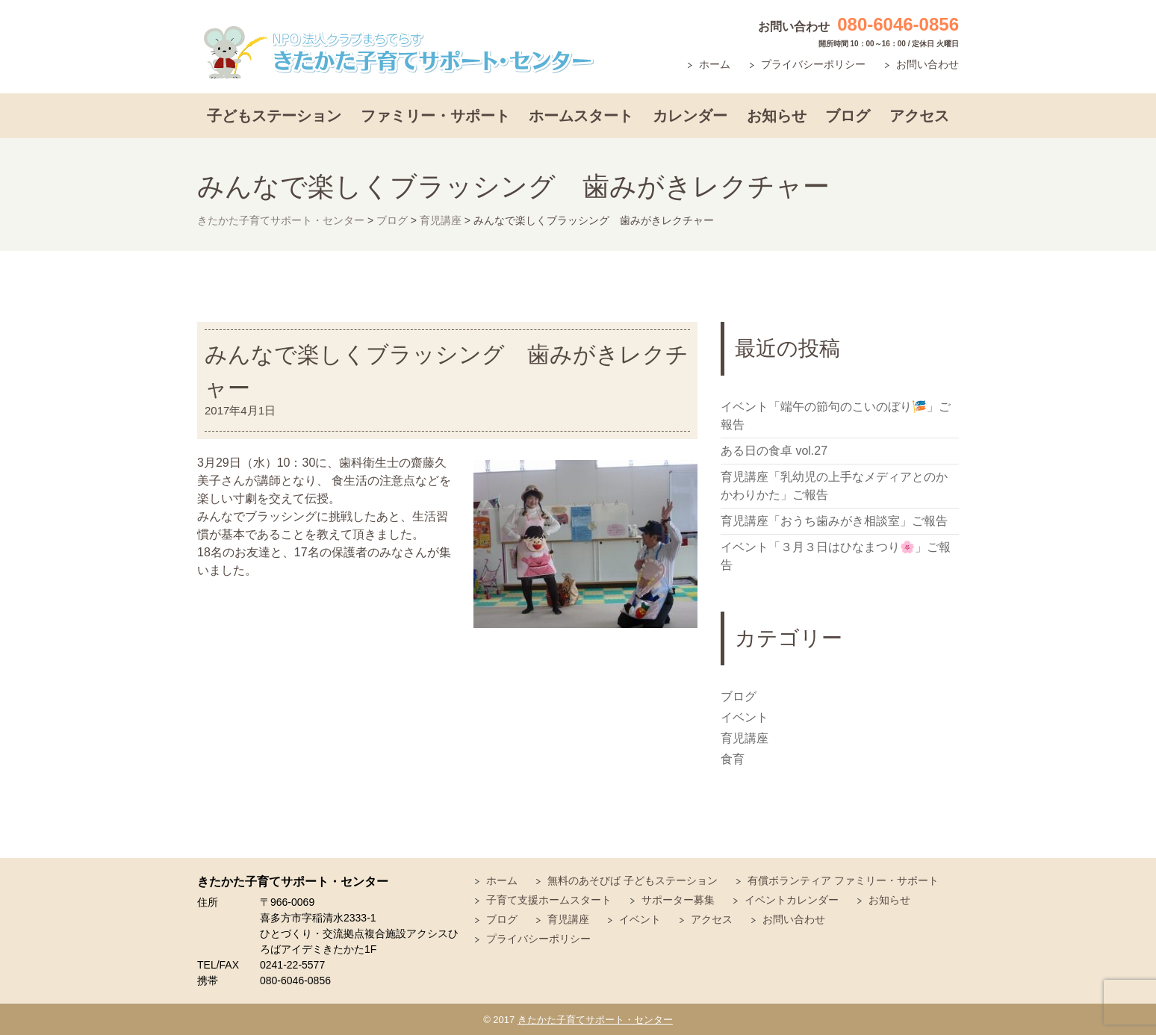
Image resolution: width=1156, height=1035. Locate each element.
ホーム (714, 64)
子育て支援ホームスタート (549, 900)
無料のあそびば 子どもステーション (632, 880)
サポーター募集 (678, 900)
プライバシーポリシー (813, 64)
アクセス (919, 116)
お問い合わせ (927, 64)
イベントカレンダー (792, 900)
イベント (744, 717)
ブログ (847, 116)
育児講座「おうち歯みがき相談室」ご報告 (834, 521)
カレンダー (690, 116)
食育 (733, 759)
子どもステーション (274, 116)
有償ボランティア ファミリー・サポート (843, 880)
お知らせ (777, 116)
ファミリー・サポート (435, 116)
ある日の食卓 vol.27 (774, 450)
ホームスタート (581, 116)
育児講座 (744, 738)
